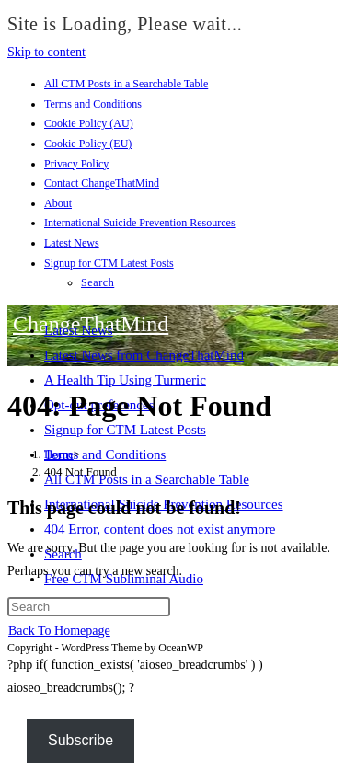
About (58, 203)
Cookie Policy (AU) (88, 123)
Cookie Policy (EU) (88, 143)
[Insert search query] (88, 606)
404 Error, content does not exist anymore (159, 529)
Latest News (71, 242)
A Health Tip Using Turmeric (125, 380)
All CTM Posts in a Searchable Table (126, 83)
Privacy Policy (76, 163)
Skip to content (46, 52)
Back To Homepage (59, 631)
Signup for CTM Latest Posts (109, 263)
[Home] (59, 454)
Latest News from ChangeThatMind (144, 355)
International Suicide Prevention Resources (140, 222)
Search (97, 282)
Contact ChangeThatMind (101, 183)
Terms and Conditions (93, 104)
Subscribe (80, 740)
